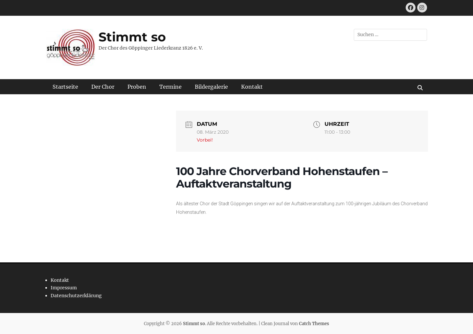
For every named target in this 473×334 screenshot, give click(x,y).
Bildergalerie (211, 86)
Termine (170, 86)
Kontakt (252, 86)
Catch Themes (314, 323)
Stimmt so (132, 37)
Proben (136, 86)
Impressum (64, 288)
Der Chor (102, 86)
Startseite (65, 86)
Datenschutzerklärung (76, 296)
